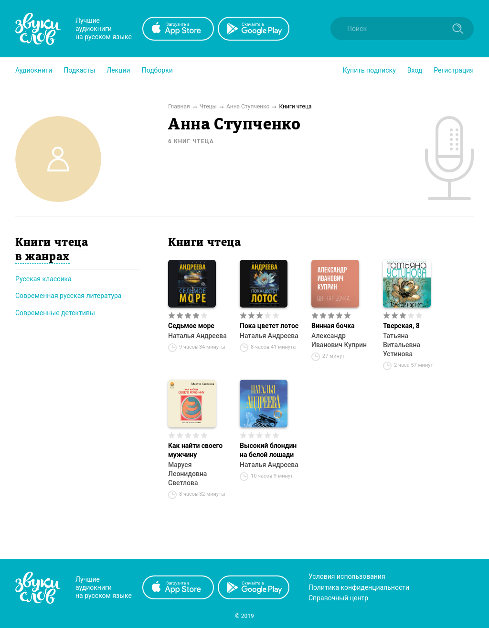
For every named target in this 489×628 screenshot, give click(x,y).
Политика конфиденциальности (358, 587)
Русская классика (43, 279)
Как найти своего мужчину (195, 450)
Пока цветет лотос (269, 326)
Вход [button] (414, 70)
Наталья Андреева (197, 336)
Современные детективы (55, 313)
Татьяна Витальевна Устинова (401, 345)
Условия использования (346, 576)
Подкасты (79, 70)
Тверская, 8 (401, 326)
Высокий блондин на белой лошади (268, 450)
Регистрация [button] (454, 70)
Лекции (118, 70)
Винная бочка (333, 326)
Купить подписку (369, 70)
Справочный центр (338, 598)
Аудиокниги (33, 70)
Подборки (157, 70)
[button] (33, 70)
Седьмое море (191, 326)
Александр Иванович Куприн (339, 340)
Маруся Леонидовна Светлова (187, 474)
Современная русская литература (68, 295)
